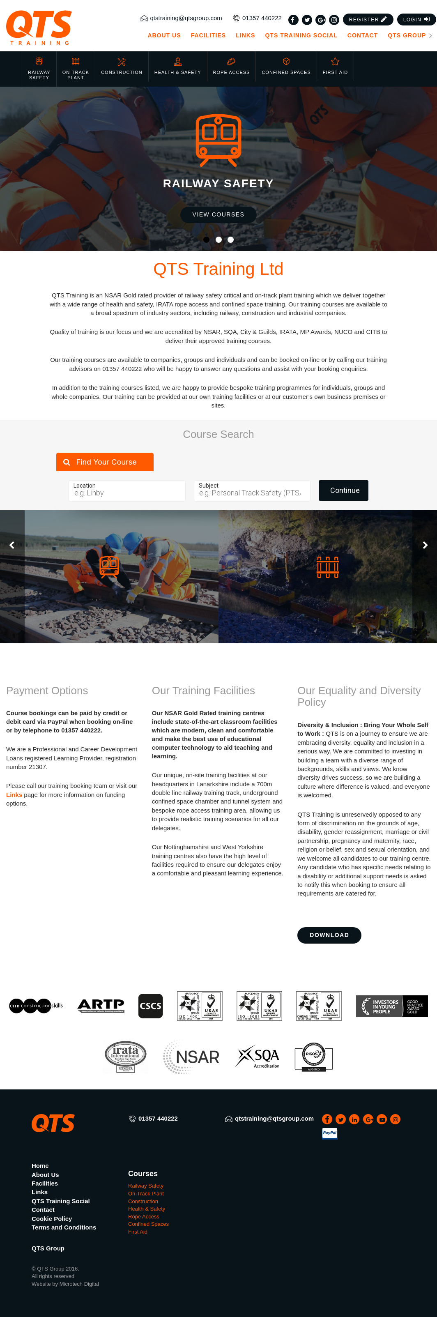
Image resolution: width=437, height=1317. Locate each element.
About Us (164, 35)
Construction (122, 66)
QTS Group (410, 35)
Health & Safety (177, 66)
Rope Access (231, 66)
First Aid (335, 66)
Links (245, 35)
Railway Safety (39, 69)
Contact (362, 35)
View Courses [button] (219, 214)
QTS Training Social (301, 35)
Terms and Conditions (64, 1227)
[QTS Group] (54, 27)
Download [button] (329, 935)
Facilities (208, 35)
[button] (368, 19)
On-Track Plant (75, 69)
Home (40, 1165)
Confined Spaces (286, 66)
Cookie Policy (52, 1218)
